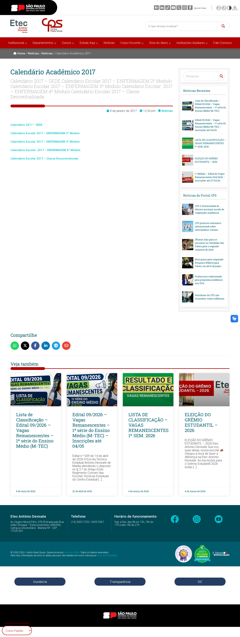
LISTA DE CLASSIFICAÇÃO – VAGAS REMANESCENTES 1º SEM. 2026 (210, 143)
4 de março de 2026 (195, 491)
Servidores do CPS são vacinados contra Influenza (209, 297)
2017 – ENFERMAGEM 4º (53, 150)
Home (19, 53)
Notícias (109, 43)
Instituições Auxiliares (190, 43)
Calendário (18, 141)
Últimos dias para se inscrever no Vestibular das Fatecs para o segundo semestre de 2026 (209, 244)
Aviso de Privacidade (107, 555)
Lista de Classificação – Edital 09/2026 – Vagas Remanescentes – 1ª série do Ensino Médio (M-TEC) (210, 105)
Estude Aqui (87, 43)
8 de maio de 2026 (25, 491)
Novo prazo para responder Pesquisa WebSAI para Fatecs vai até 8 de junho (209, 263)
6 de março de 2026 (138, 491)
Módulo (75, 141)
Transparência (120, 582)
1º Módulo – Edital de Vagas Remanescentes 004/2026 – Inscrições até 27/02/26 (210, 177)
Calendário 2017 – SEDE (26, 125)
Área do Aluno (158, 43)
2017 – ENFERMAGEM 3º (53, 141)
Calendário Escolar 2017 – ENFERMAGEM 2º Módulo (45, 133)
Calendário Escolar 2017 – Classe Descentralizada (44, 158)
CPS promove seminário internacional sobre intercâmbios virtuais (208, 226)
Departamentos (43, 43)
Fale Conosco (222, 43)
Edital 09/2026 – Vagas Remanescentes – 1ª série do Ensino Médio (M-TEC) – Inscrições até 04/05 (210, 125)
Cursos (66, 43)
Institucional (16, 43)
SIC (200, 582)
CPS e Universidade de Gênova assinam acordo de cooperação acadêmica (209, 209)
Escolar (31, 141)
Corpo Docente (130, 43)
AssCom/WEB (71, 552)
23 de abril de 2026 (82, 491)
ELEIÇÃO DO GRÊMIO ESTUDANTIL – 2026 (206, 160)
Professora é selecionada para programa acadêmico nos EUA (209, 280)
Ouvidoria (40, 582)
